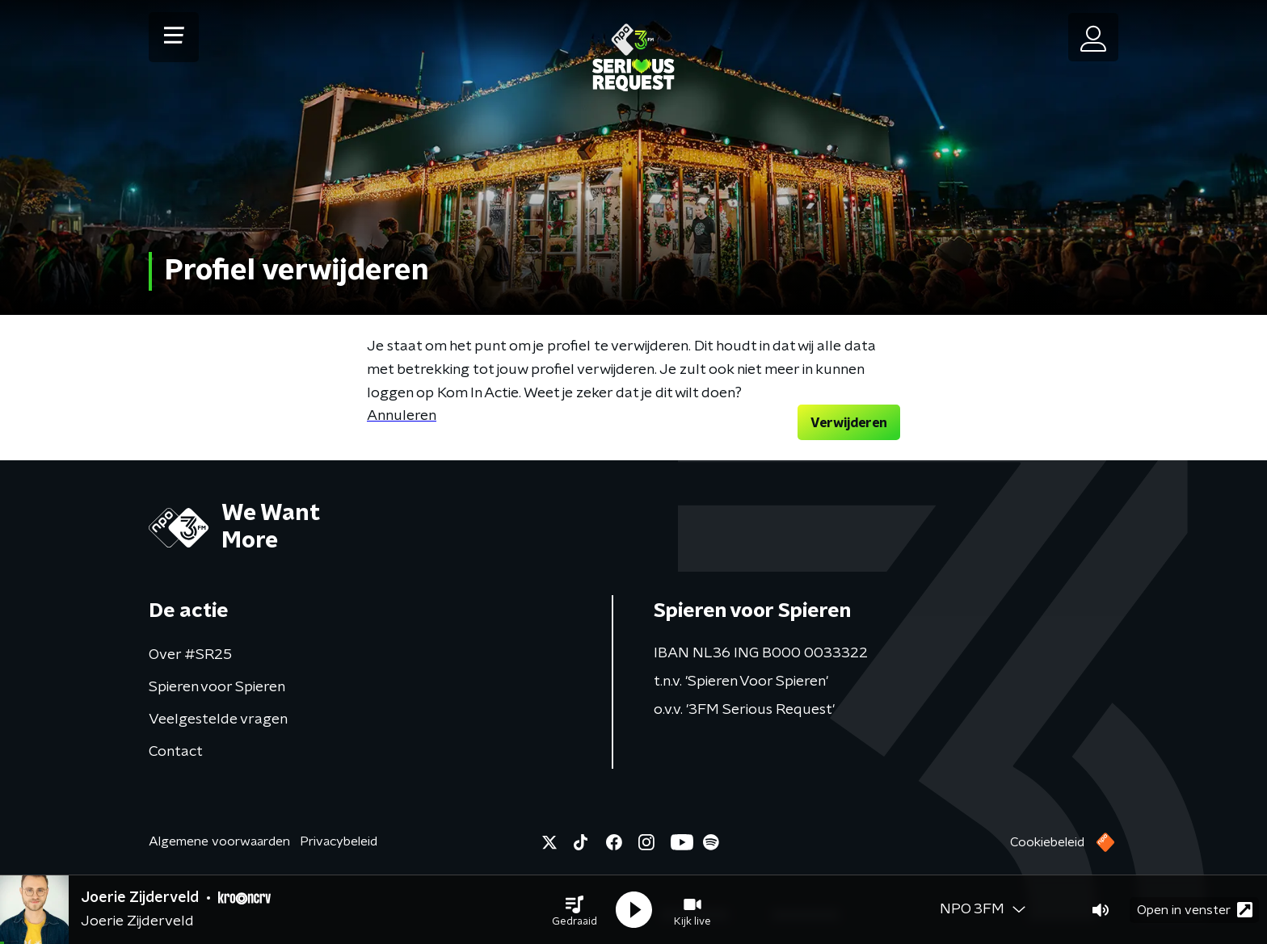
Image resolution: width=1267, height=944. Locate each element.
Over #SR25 (190, 655)
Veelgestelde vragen (218, 719)
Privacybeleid (338, 841)
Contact (176, 752)
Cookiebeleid (1047, 842)
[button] (574, 910)
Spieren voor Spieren (217, 687)
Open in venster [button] (1194, 909)
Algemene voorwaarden (219, 841)
